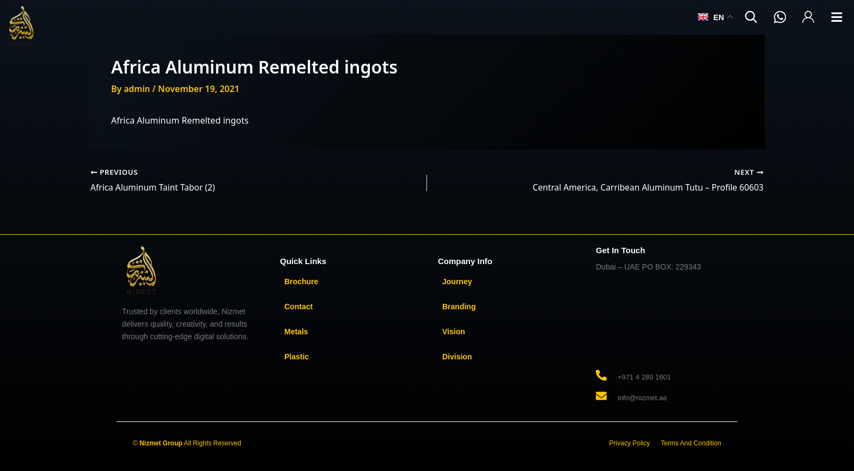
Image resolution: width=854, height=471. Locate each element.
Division (457, 356)
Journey (457, 281)
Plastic (296, 356)
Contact (298, 306)
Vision (453, 331)
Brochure (301, 281)
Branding (458, 306)
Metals (296, 331)
